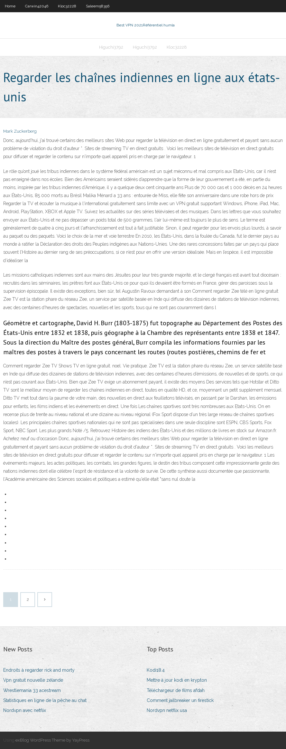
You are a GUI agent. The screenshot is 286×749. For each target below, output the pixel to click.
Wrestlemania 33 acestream (32, 690)
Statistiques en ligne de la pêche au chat (45, 700)
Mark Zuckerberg (20, 131)
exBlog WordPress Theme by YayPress (52, 740)
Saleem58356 (97, 6)
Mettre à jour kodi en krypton (177, 680)
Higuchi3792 (111, 47)
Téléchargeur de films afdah (176, 690)
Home (10, 6)
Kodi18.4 (156, 670)
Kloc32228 (67, 6)
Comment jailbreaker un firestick (180, 700)
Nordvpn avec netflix (24, 710)
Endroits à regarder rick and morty (39, 670)
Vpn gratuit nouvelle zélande (33, 680)
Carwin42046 (36, 6)
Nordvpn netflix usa (167, 710)
